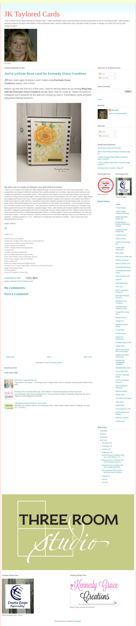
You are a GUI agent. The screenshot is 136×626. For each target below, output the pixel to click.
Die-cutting (119, 253)
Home (49, 357)
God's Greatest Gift (122, 276)
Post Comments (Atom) (53, 362)
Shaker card (120, 346)
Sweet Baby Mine (122, 371)
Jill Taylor (115, 110)
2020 (102, 431)
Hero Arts (119, 287)
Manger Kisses (121, 317)
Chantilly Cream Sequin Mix (121, 231)
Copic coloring (121, 238)
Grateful (118, 280)
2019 (102, 434)
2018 (102, 437)
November (106, 446)
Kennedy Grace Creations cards (21, 281)
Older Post (87, 357)
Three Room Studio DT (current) (109, 148)
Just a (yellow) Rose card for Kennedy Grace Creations (112, 471)
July (103, 479)
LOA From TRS (11, 373)
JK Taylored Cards (32, 14)
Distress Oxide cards (123, 263)
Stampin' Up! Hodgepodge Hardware (120, 362)
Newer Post (10, 357)
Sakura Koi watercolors (120, 338)
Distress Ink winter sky (124, 256)
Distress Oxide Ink (122, 260)
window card (120, 421)
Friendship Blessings (123, 267)
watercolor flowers (122, 418)
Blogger (78, 621)
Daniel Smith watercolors (120, 248)
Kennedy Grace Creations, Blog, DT (110, 168)
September (106, 452)
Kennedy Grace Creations (121, 302)
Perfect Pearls (121, 333)
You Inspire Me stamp (123, 398)
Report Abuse (104, 201)
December (106, 443)
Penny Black (120, 330)
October (105, 449)
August (105, 476)
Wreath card (120, 395)
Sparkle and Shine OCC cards (122, 356)
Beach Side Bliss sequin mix (122, 218)
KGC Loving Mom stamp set (122, 291)
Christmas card (121, 235)
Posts (102, 74)
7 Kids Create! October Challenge (122, 212)
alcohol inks (120, 405)
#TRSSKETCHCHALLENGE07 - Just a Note (30, 403)
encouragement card (123, 409)
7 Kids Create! (121, 208)
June (104, 482)
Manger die (120, 321)
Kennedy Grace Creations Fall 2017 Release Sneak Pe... (112, 461)
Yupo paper (120, 402)
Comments (104, 78)
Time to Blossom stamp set (121, 387)
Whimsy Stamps (121, 391)
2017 (102, 440)
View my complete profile (118, 113)
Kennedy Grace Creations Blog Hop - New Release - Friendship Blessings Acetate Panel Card (48, 392)
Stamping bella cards (123, 368)
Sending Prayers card (123, 342)
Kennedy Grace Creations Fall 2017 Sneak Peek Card (112, 466)
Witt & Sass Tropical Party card (25, 380)
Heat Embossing (121, 283)
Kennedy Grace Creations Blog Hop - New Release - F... (113, 456)
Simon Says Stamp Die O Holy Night (122, 350)
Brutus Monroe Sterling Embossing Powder (122, 224)
